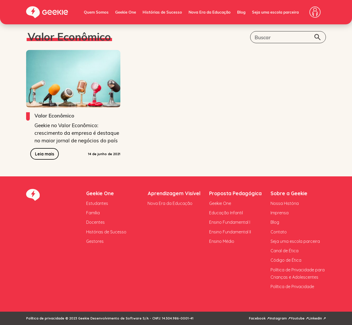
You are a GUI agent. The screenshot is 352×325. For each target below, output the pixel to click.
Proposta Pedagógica (235, 193)
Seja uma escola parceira (275, 12)
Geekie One (125, 12)
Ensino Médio (221, 241)
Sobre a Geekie (289, 193)
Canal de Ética (284, 250)
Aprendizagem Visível (174, 193)
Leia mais (44, 153)
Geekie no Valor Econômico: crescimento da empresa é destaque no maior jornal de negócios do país (76, 133)
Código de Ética (286, 260)
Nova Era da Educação (210, 12)
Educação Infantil (226, 212)
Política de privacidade (45, 318)
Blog (241, 12)
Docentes (95, 222)
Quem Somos (96, 12)
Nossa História (285, 203)
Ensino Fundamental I (229, 222)
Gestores (95, 241)
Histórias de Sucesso (162, 12)
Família (93, 212)
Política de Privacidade (292, 286)
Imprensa (280, 212)
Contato (279, 231)
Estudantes (97, 203)
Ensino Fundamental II (230, 231)
